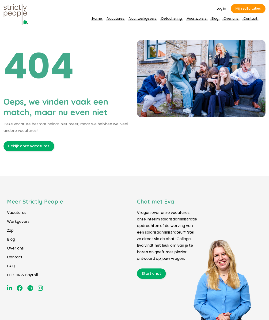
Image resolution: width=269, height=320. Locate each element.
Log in (221, 8)
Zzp (10, 230)
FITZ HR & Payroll (22, 275)
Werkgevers (18, 221)
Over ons (15, 248)
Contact (15, 257)
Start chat (151, 273)
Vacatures (16, 212)
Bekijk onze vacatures (28, 146)
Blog (11, 239)
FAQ (11, 266)
